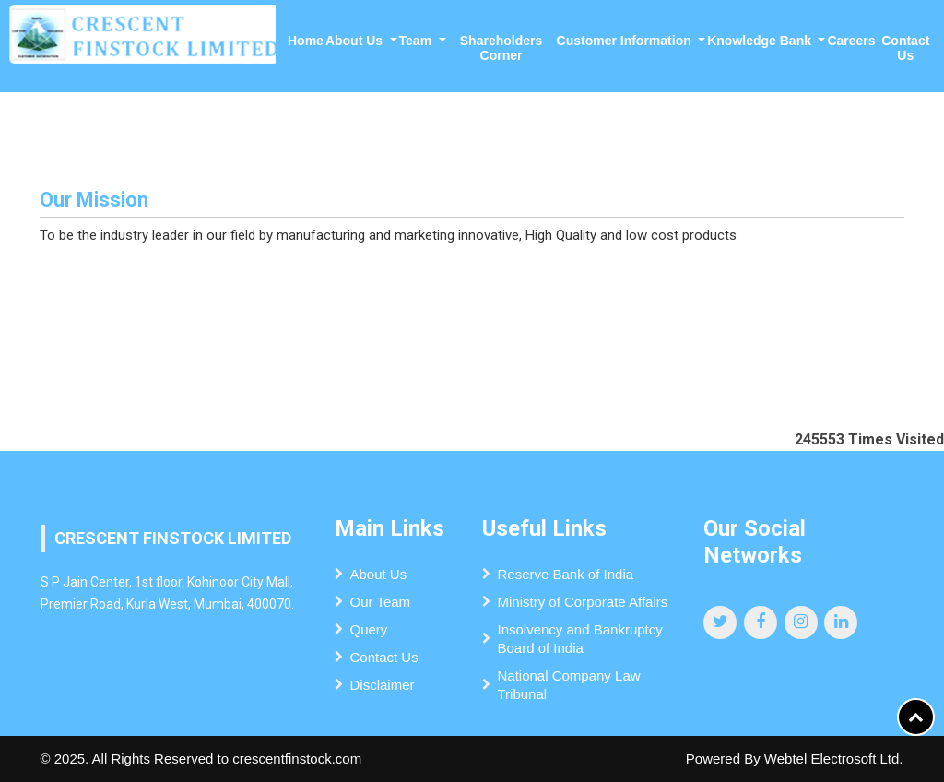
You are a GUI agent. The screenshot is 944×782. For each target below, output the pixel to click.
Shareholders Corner (501, 48)
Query (368, 629)
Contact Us (905, 48)
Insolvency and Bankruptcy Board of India (579, 639)
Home (306, 40)
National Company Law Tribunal (568, 685)
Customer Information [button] (626, 40)
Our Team (379, 602)
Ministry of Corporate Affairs (582, 602)
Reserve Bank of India (565, 574)
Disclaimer (381, 685)
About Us (378, 574)
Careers (851, 40)
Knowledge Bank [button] (761, 40)
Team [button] (417, 40)
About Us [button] (355, 40)
